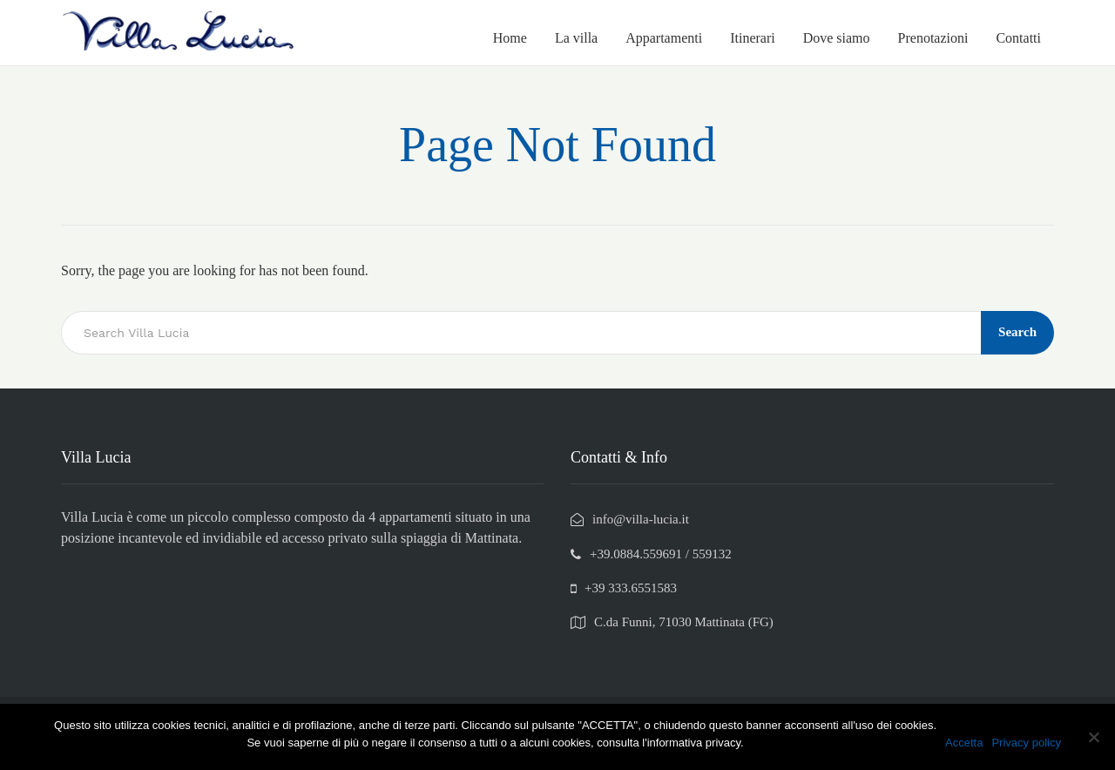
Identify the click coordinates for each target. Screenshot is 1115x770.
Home (510, 37)
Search (1017, 332)
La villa (576, 37)
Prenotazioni (933, 37)
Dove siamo (836, 37)
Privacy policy (1025, 742)
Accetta (964, 742)
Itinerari (752, 37)
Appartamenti (663, 37)
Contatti (1018, 37)
